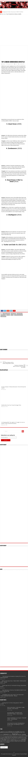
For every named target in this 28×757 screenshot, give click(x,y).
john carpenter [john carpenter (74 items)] (19, 737)
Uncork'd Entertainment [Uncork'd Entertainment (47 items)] (7, 741)
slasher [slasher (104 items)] (8, 740)
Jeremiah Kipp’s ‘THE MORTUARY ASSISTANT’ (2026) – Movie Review (15, 713)
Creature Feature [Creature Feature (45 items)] (22, 731)
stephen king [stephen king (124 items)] (13, 740)
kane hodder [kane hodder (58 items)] (24, 737)
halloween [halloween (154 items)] (6, 734)
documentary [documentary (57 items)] (5, 732)
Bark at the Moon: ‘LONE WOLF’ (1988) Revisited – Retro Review (15, 708)
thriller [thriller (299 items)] (23, 740)
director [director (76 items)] (1, 732)
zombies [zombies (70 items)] (8, 742)
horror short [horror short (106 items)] (25, 736)
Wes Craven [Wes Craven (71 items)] (23, 741)
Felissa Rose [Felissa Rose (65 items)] (13, 732)
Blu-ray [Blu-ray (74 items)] (10, 731)
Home (1, 14)
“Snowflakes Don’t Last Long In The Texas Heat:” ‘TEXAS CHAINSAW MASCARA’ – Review (12, 695)
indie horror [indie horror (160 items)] (8, 737)
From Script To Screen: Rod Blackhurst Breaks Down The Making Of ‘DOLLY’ (16, 724)
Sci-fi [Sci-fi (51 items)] (20, 738)
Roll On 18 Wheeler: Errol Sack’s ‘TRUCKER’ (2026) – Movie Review (16, 718)
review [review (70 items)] (4, 738)
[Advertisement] (14, 89)
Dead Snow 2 (19, 313)
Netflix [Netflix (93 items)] (1, 738)
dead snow (13, 313)
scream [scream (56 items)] (22, 738)
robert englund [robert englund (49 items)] (12, 738)
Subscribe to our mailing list (8, 435)
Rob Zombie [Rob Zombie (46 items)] (17, 738)
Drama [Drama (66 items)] (9, 732)
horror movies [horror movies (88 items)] (13, 736)
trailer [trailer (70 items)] (1, 741)
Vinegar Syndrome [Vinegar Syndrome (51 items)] (17, 741)
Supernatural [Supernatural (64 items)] (19, 740)
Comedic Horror (6, 313)
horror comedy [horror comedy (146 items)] (22, 734)
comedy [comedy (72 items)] (17, 731)
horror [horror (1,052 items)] (15, 734)
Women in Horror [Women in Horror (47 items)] (3, 742)
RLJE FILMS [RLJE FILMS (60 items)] (8, 738)
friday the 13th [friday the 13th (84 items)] (19, 732)
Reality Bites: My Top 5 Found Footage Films (11, 405)
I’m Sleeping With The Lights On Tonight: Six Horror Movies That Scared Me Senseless (13, 423)
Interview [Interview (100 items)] (14, 737)
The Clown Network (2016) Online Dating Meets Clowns (9, 362)
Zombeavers (3, 316)
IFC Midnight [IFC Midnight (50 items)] (2, 737)
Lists (5, 14)
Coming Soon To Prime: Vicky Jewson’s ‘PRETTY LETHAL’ (13, 11)
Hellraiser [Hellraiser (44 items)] (10, 734)
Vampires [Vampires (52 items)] (12, 741)
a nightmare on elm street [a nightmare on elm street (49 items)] (4, 731)
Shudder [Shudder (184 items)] (4, 740)
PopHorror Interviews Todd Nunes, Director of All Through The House (18, 366)
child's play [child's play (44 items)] (14, 731)
